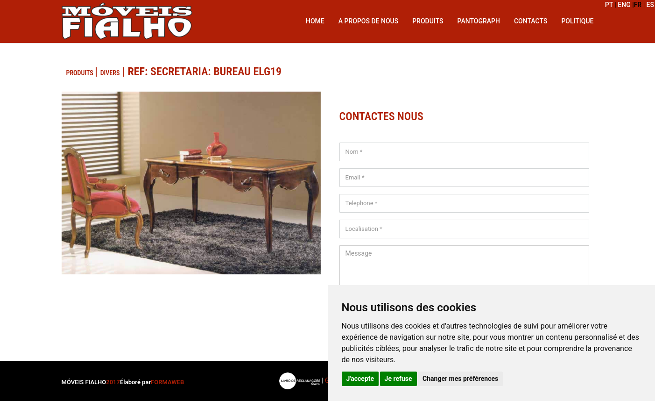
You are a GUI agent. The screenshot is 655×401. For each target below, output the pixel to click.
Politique (577, 21)
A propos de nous (368, 21)
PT (610, 4)
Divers (110, 73)
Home (315, 21)
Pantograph (479, 21)
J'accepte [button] (360, 378)
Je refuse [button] (398, 378)
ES (650, 4)
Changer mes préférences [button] (460, 378)
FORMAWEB (167, 382)
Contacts (530, 21)
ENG (625, 4)
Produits (427, 21)
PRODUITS (80, 73)
